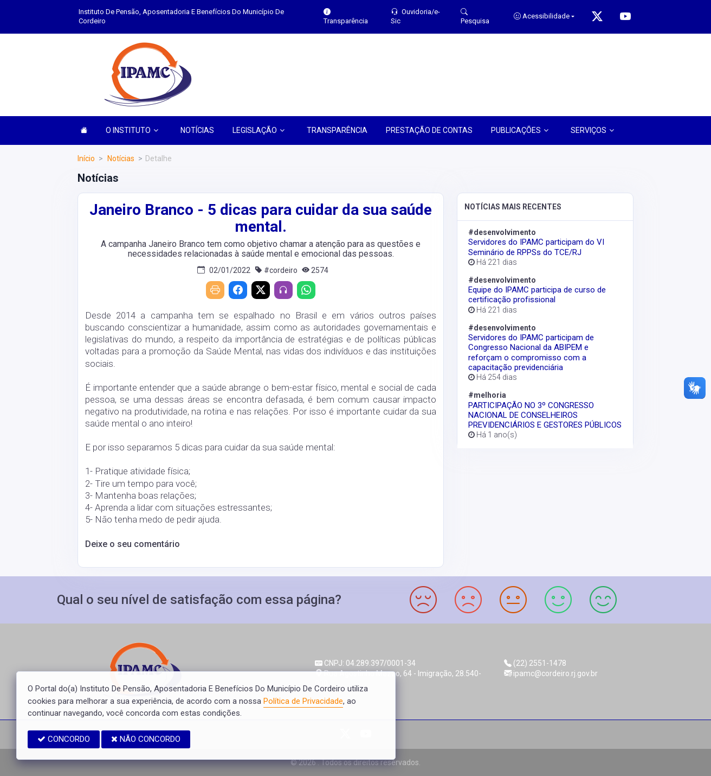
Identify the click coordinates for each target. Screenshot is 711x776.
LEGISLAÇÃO (258, 130)
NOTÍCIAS (197, 130)
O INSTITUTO (132, 130)
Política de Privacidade (303, 701)
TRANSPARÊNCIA (337, 130)
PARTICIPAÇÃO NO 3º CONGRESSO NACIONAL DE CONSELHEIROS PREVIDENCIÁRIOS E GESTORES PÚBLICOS (545, 415)
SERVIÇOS (592, 130)
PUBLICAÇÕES (519, 130)
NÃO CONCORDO (145, 739)
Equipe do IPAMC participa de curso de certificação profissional (537, 294)
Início (86, 158)
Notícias (120, 158)
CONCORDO (63, 739)
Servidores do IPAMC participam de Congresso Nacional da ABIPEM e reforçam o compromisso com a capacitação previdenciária (531, 352)
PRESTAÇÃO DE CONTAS (429, 130)
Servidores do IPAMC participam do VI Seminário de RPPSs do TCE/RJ (536, 247)
